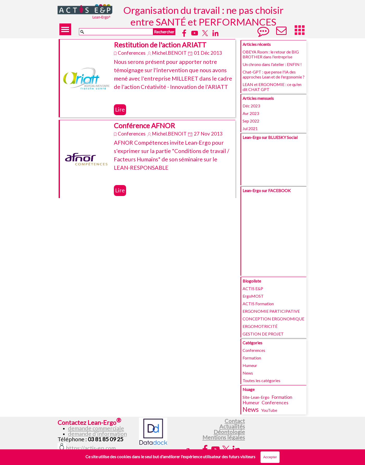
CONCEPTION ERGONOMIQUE (273, 318)
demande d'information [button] (97, 433)
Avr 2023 (251, 113)
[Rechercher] (116, 31)
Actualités (232, 426)
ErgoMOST (253, 295)
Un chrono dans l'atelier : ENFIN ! (272, 64)
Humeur (250, 365)
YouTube (269, 410)
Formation (252, 357)
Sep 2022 (251, 120)
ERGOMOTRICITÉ (260, 326)
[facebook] (184, 33)
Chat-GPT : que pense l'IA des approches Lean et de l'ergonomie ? (274, 74)
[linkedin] (215, 33)
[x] (205, 33)
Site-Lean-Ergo (256, 397)
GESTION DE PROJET (263, 333)
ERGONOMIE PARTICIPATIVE (271, 311)
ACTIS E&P (253, 288)
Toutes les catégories (261, 380)
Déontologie (229, 432)
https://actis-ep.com (91, 448)
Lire (120, 109)
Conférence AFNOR (144, 125)
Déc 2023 (251, 105)
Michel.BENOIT (169, 53)
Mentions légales (223, 437)
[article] (147, 78)
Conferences (132, 53)
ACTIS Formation (258, 303)
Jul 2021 (250, 128)
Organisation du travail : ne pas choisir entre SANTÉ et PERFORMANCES (204, 16)
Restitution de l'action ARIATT (160, 45)
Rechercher (164, 31)
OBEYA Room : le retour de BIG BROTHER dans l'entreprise (271, 54)
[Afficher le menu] (65, 29)
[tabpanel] (97, 429)
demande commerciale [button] (96, 428)
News (248, 372)
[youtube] (194, 33)
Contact (235, 421)
